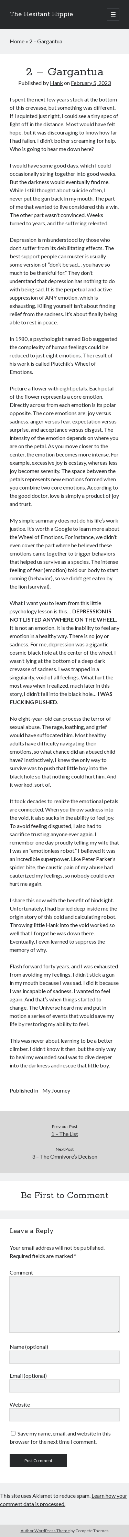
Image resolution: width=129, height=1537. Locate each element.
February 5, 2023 (91, 82)
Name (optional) (29, 1346)
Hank (56, 82)
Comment (21, 1272)
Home (17, 41)
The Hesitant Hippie (41, 14)
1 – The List (64, 1133)
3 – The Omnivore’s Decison (64, 1156)
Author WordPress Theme (45, 1530)
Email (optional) (28, 1375)
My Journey (56, 1090)
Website (20, 1404)
